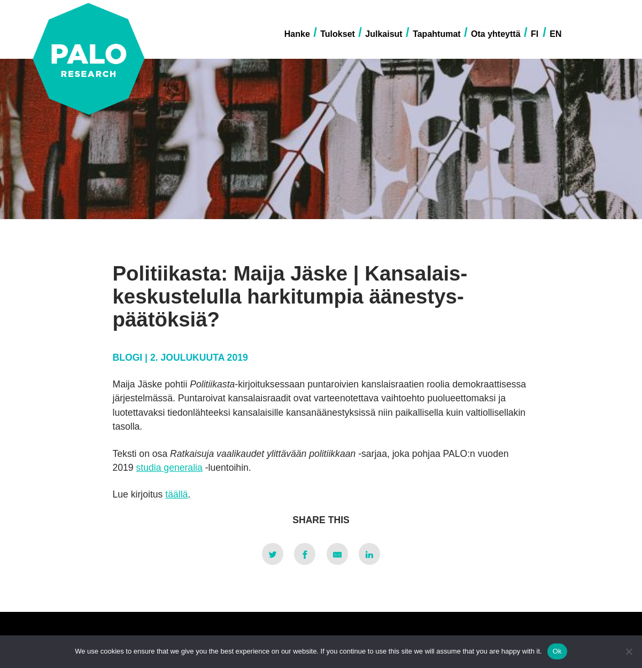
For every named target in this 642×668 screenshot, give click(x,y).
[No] (628, 651)
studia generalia (169, 467)
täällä (176, 494)
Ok (557, 651)
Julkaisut (383, 33)
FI (534, 33)
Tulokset (337, 33)
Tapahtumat (436, 33)
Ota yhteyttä (495, 33)
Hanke (297, 33)
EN (555, 33)
